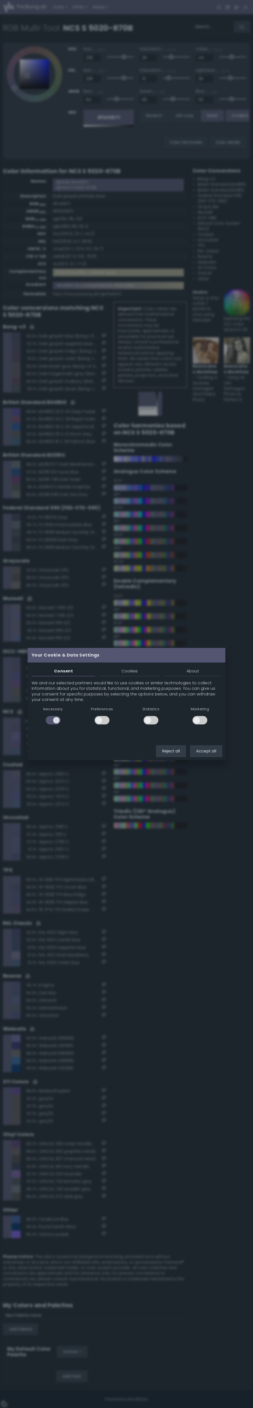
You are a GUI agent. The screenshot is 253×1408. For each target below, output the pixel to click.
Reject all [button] (171, 751)
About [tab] (193, 671)
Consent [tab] (63, 671)
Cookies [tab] (130, 671)
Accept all (206, 751)
